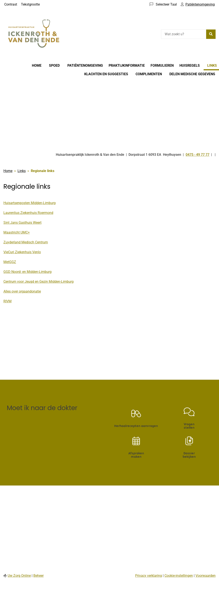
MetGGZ (9, 262)
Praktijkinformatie (127, 65)
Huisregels (189, 65)
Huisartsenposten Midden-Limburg (29, 203)
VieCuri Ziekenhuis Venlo (22, 252)
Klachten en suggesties (106, 74)
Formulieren (162, 65)
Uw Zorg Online (19, 576)
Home (36, 65)
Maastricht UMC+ (16, 232)
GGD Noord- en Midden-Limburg (27, 272)
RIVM (7, 301)
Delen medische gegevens (192, 74)
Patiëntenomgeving (85, 65)
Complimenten (149, 74)
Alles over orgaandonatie (22, 291)
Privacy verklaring (148, 576)
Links (212, 65)
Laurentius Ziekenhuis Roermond (28, 213)
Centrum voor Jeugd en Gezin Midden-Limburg (38, 282)
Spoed (54, 65)
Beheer (38, 576)
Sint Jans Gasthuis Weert (22, 223)
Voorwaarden (205, 576)
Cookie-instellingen (178, 576)
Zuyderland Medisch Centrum (25, 242)
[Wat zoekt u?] (183, 34)
